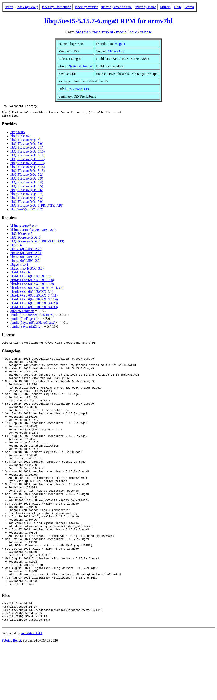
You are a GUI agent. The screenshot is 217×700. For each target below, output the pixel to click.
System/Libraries (80, 66)
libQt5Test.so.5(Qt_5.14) (27, 169)
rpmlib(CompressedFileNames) (32, 317)
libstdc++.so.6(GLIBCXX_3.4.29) (34, 306)
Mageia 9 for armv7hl (94, 32)
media (121, 32)
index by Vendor (86, 7)
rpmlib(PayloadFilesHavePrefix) (32, 325)
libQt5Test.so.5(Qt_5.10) (27, 154)
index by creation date (116, 7)
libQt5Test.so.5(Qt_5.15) (27, 173)
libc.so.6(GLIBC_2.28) (26, 251)
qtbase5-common (22, 313)
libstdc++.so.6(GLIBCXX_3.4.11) (34, 298)
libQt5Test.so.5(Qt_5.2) (26, 177)
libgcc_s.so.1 (19, 267)
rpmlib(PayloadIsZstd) (25, 329)
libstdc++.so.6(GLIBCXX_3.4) (31, 294)
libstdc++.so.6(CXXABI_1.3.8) (32, 282)
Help (177, 7)
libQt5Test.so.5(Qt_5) (25, 142)
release (146, 32)
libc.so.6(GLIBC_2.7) (25, 263)
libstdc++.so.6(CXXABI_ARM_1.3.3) (36, 290)
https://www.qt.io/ (77, 89)
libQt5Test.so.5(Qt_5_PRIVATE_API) (36, 208)
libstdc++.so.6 (20, 275)
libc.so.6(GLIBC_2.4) (25, 259)
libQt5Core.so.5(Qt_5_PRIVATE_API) (37, 244)
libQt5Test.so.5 (20, 138)
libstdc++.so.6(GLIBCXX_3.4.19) (34, 302)
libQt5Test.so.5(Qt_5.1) (26, 150)
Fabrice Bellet (11, 694)
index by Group (27, 7)
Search (189, 7)
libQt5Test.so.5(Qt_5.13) (27, 165)
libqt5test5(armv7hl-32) (26, 212)
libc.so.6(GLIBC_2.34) (26, 255)
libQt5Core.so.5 (21, 236)
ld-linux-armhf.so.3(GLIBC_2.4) (33, 232)
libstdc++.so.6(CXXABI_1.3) (30, 279)
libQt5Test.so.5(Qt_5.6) (26, 192)
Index (9, 7)
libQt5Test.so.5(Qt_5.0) (26, 146)
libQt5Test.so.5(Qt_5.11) (27, 158)
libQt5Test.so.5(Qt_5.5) (26, 189)
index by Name (145, 7)
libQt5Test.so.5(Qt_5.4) (26, 185)
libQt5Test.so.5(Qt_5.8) (26, 200)
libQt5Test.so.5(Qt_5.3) (26, 181)
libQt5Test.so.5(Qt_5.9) (26, 204)
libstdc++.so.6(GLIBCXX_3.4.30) (34, 309)
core (133, 32)
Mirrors (165, 7)
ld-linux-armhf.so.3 (23, 228)
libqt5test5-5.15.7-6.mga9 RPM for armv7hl (108, 21)
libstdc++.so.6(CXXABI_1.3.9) (32, 286)
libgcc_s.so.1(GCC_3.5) (27, 271)
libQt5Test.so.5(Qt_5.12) (27, 161)
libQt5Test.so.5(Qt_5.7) (26, 196)
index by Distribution (56, 7)
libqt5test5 (17, 134)
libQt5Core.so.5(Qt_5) (25, 240)
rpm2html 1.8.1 (31, 687)
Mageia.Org (116, 51)
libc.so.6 (16, 248)
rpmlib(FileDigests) (23, 321)
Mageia (120, 44)
